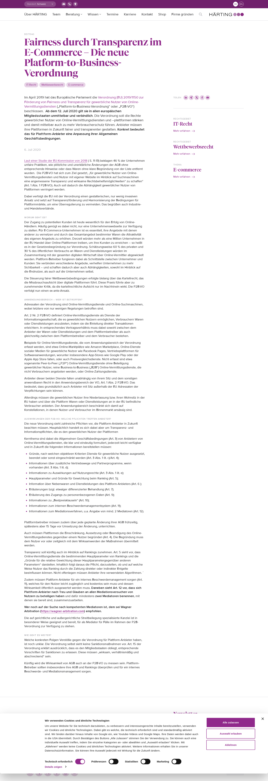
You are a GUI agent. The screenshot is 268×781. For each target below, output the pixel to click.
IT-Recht (182, 123)
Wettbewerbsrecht (193, 146)
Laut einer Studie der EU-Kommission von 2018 (55, 161)
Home (27, 720)
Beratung (73, 14)
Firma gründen (182, 14)
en (241, 4)
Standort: (31, 4)
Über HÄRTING (35, 14)
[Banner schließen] (263, 726)
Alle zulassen (231, 729)
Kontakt (147, 14)
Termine (112, 14)
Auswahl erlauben (231, 741)
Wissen (93, 14)
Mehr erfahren (181, 131)
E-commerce (187, 169)
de (235, 4)
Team (56, 14)
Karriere (130, 14)
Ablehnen (231, 752)
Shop (162, 14)
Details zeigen (53, 774)
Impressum (68, 720)
